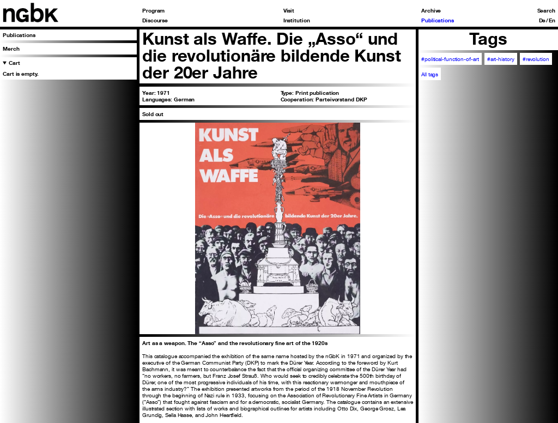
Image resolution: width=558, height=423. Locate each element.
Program (153, 10)
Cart (14, 62)
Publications (437, 20)
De (542, 20)
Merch (11, 48)
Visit (289, 10)
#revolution (536, 59)
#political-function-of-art (449, 59)
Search (546, 10)
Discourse (155, 20)
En (552, 20)
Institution (296, 20)
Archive (431, 10)
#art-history (500, 59)
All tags (429, 74)
